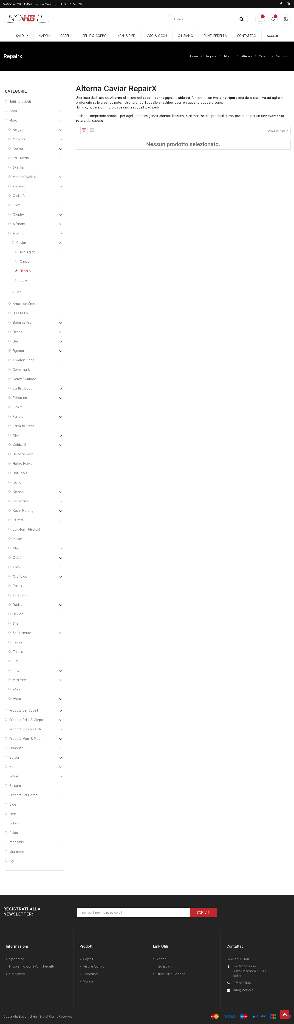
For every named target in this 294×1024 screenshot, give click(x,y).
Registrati (164, 966)
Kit (11, 767)
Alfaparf (19, 224)
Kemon (18, 492)
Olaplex (18, 214)
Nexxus (18, 149)
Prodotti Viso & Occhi (25, 729)
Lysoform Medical (26, 529)
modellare (17, 842)
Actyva (18, 130)
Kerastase (20, 501)
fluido (13, 833)
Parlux (17, 586)
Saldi (13, 111)
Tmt (16, 670)
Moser (17, 539)
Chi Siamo (17, 974)
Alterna (246, 56)
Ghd (16, 435)
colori (13, 823)
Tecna (17, 642)
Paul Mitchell (22, 158)
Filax (16, 205)
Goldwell (19, 445)
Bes (15, 341)
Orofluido (20, 576)
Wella (17, 699)
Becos (17, 332)
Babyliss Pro (22, 322)
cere (12, 814)
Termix (18, 652)
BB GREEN (20, 313)
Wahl (16, 689)
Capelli (88, 959)
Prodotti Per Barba (23, 795)
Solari (13, 776)
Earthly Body (22, 388)
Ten (19, 292)
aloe (12, 804)
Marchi (229, 56)
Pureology (20, 595)
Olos (16, 567)
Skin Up (18, 167)
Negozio (211, 56)
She (15, 623)
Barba (14, 757)
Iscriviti (203, 912)
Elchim (18, 407)
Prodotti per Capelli (24, 710)
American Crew (24, 304)
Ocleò (17, 558)
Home (193, 56)
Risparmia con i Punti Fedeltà (32, 966)
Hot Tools (20, 473)
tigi (11, 861)
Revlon (18, 614)
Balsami (15, 786)
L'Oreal (18, 520)
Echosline (20, 398)
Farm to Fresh (23, 426)
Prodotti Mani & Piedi (25, 739)
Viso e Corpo (93, 966)
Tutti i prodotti (20, 102)
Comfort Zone (23, 360)
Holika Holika (23, 464)
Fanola (18, 417)
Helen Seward (23, 454)
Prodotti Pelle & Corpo (26, 720)
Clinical (25, 261)
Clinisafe (19, 196)
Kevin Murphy (23, 511)
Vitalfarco (20, 680)
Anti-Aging (27, 252)
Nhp (16, 548)
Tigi (15, 661)
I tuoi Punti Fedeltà (170, 974)
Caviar (264, 56)
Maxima (19, 139)
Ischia (17, 482)
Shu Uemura (22, 633)
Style (23, 280)
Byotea (18, 351)
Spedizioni (17, 959)
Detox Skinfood (24, 379)
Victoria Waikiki (24, 177)
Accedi (161, 959)
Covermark (21, 369)
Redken (18, 605)
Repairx (281, 56)
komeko (19, 186)
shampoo (16, 851)
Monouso (16, 748)
